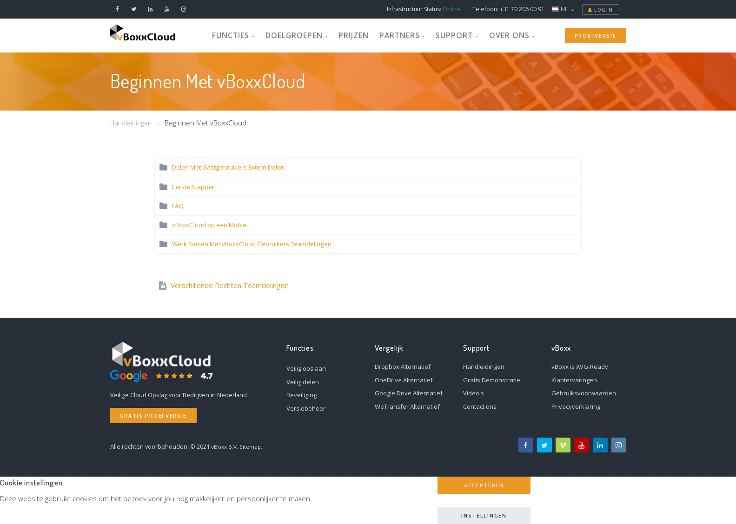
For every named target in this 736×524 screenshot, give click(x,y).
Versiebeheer (305, 408)
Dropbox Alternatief (403, 366)
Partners (399, 35)
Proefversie (596, 35)
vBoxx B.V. (225, 446)
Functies (253, 35)
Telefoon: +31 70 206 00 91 (508, 9)
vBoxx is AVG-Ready (579, 366)
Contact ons (480, 406)
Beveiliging (301, 395)
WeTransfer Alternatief (407, 406)
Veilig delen (302, 382)
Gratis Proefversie (153, 415)
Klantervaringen (574, 380)
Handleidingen (132, 122)
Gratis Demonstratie (491, 380)
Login (600, 10)
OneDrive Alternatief (404, 380)
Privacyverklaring (575, 406)
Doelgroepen (308, 35)
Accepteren (484, 485)
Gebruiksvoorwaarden (583, 393)
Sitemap (252, 446)
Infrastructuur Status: (423, 9)
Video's (473, 393)
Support (447, 35)
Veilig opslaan (306, 368)
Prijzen (357, 35)
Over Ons (493, 35)
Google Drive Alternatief (409, 393)
